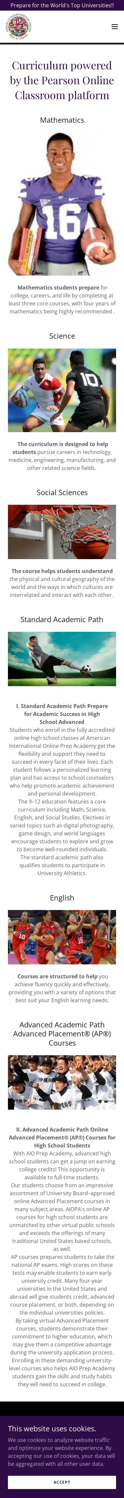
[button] (114, 26)
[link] (18, 26)
